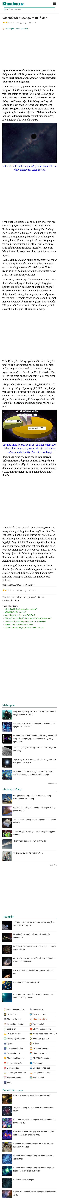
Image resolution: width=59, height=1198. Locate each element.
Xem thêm (52, 784)
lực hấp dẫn (7, 600)
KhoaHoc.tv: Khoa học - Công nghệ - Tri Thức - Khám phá (15, 3)
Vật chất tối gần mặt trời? (15, 612)
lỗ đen (41, 597)
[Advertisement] (29, 49)
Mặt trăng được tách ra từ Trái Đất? (20, 615)
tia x (17, 600)
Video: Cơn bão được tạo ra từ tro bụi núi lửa (24, 627)
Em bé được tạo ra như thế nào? (19, 624)
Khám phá (10, 29)
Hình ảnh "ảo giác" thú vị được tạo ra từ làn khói (25, 621)
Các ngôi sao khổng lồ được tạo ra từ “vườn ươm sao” (28, 618)
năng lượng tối (30, 597)
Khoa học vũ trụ (22, 29)
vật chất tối (17, 597)
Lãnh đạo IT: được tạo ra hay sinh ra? (21, 609)
